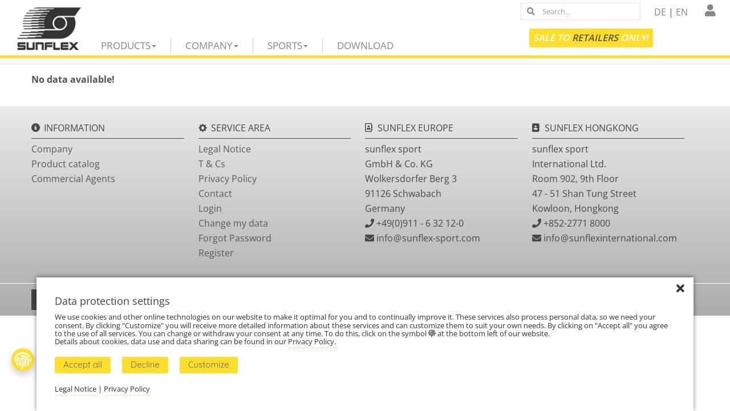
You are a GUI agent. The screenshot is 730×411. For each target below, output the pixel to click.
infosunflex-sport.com (428, 238)
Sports (287, 45)
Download (365, 45)
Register (216, 253)
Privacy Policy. (313, 341)
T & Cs (211, 164)
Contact (215, 193)
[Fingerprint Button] (22, 359)
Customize (208, 364)
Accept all (82, 364)
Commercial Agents (73, 178)
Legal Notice (224, 149)
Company (211, 45)
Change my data (233, 223)
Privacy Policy (227, 178)
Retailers (595, 37)
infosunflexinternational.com (610, 238)
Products (128, 45)
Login (210, 208)
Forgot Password (234, 238)
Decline (145, 364)
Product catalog (65, 164)
